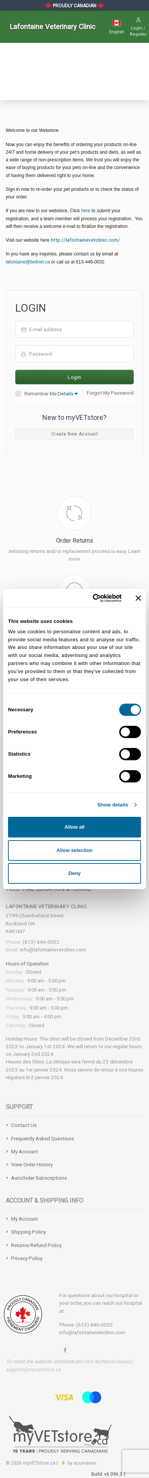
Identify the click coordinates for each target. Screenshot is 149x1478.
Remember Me (51, 393)
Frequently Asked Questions (42, 1138)
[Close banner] (138, 598)
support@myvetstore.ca (33, 1369)
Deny (74, 873)
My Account (24, 1151)
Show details (112, 805)
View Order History (32, 1164)
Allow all (75, 827)
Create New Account (74, 434)
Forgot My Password (110, 393)
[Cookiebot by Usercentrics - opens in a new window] (90, 598)
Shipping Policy (28, 1232)
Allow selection (75, 850)
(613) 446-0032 (41, 942)
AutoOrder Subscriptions (39, 1178)
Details (68, 393)
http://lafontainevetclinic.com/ (85, 240)
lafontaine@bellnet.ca (28, 262)
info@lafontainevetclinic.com (53, 949)
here (85, 210)
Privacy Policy (26, 1258)
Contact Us (24, 1125)
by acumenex (81, 1463)
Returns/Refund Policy (36, 1245)
